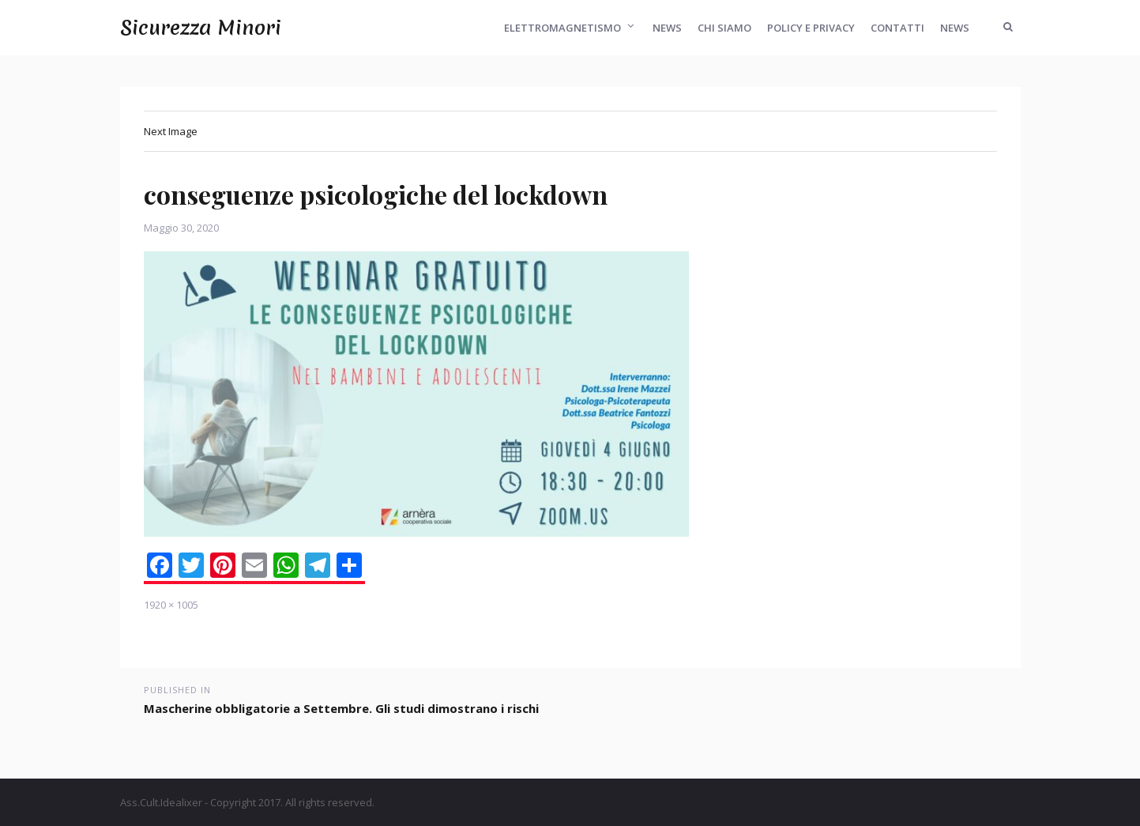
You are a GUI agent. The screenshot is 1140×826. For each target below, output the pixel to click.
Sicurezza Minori (200, 27)
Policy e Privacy (811, 28)
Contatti (897, 28)
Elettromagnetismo (562, 28)
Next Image (171, 131)
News (667, 28)
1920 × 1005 (171, 605)
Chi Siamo (724, 28)
